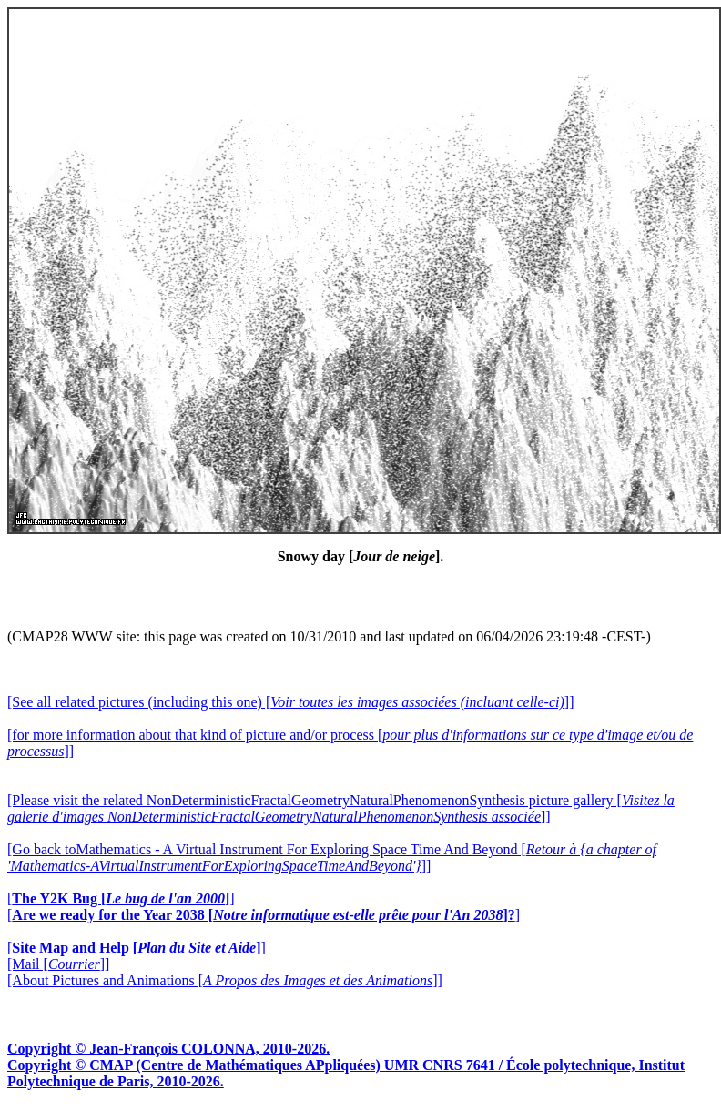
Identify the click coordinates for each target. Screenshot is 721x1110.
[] (121, 898)
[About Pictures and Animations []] (224, 980)
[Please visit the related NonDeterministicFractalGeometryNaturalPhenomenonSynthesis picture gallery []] (341, 808)
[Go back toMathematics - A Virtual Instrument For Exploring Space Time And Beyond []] (331, 857)
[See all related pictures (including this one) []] (290, 702)
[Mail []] (58, 964)
